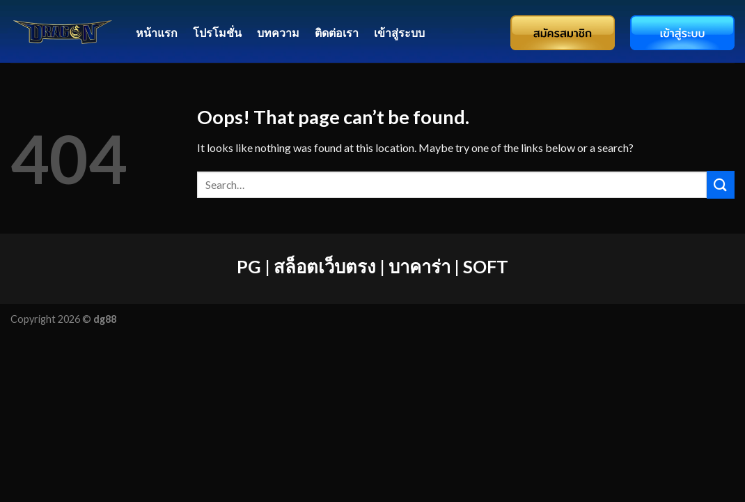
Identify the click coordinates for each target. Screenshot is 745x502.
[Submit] (721, 184)
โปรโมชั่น (217, 32)
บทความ (278, 32)
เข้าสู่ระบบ (399, 32)
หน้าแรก (157, 32)
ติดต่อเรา (337, 32)
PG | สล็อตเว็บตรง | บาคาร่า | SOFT (372, 266)
